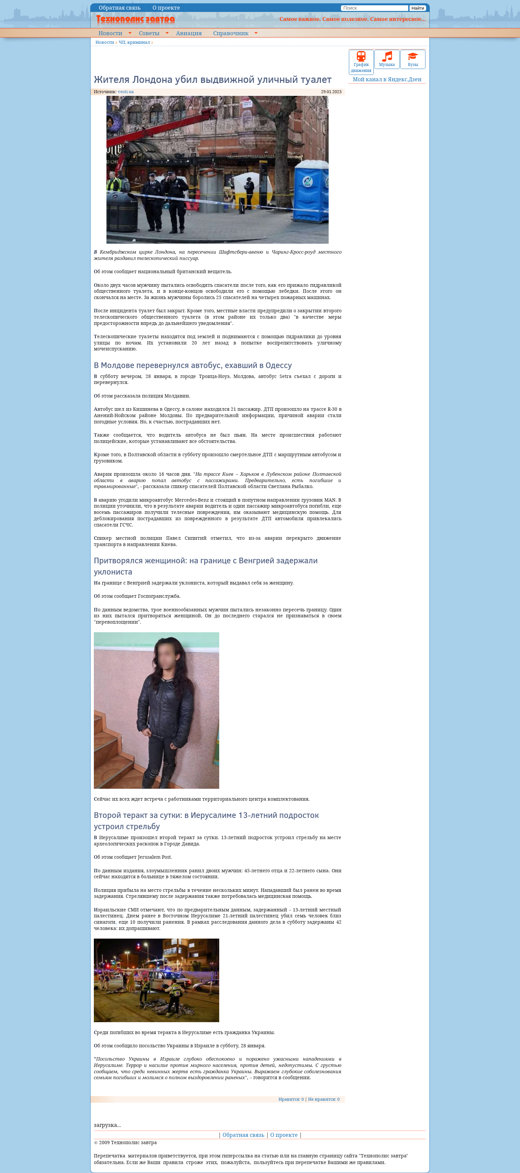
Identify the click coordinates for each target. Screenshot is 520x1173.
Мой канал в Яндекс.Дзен (387, 79)
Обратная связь (120, 7)
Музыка (387, 59)
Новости (110, 33)
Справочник (230, 33)
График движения (361, 62)
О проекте (166, 7)
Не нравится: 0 (324, 1099)
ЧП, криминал (134, 42)
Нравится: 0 (291, 1099)
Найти (418, 8)
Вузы (413, 59)
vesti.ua (126, 91)
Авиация (189, 33)
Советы (149, 33)
